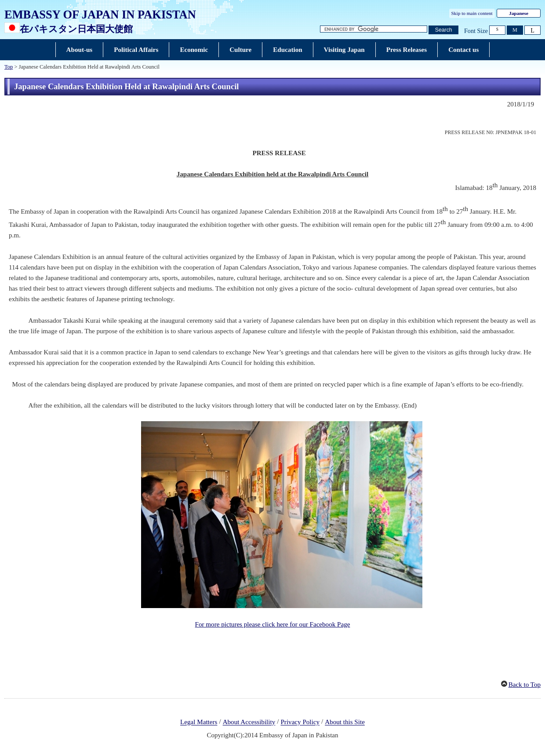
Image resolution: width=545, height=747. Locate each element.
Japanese (518, 13)
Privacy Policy (300, 722)
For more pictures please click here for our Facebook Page (272, 624)
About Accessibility (249, 722)
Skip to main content (472, 13)
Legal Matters (198, 722)
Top (8, 67)
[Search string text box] (373, 29)
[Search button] (443, 30)
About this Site (345, 722)
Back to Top (525, 684)
